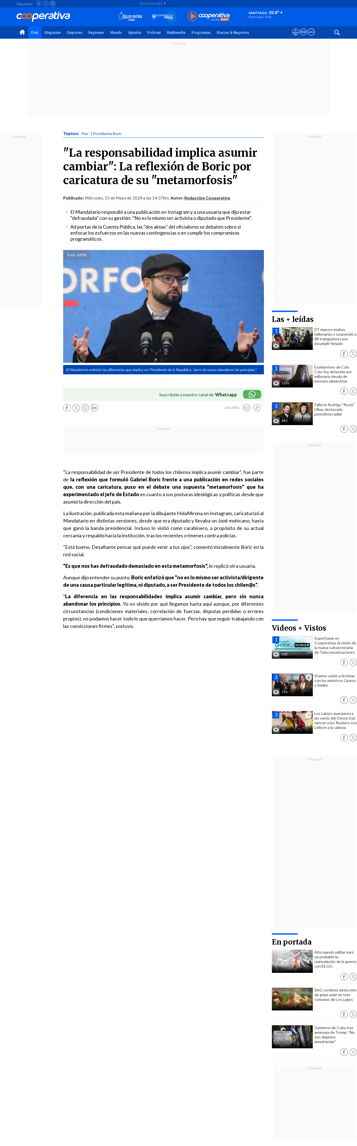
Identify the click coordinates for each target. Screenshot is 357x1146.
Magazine (52, 32)
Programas (201, 32)
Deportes (74, 32)
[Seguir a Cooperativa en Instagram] (52, 3)
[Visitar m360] (303, 37)
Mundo (116, 32)
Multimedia (176, 32)
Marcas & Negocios (233, 32)
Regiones (96, 32)
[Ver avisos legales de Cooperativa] (295, 37)
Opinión (134, 32)
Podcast (154, 32)
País (34, 32)
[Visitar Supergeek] (311, 37)
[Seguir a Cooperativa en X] (46, 3)
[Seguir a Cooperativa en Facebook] (39, 3)
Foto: (71, 255)
